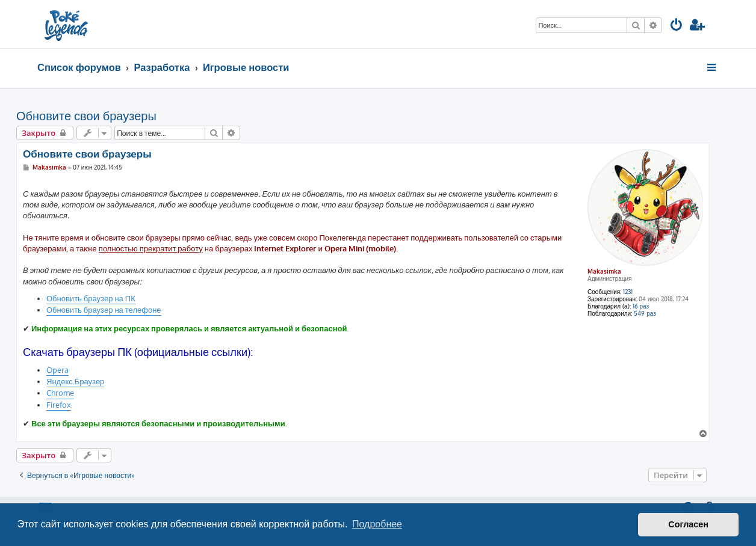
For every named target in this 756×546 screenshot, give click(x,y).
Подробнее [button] (377, 524)
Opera (57, 370)
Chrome (60, 392)
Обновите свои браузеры (86, 115)
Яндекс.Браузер (75, 381)
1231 (628, 291)
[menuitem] (676, 26)
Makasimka (604, 271)
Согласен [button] (688, 524)
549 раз (645, 313)
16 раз (641, 306)
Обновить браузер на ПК (90, 298)
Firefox (58, 405)
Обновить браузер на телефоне (103, 309)
